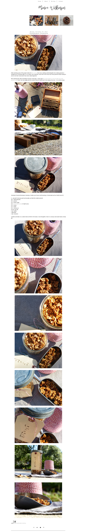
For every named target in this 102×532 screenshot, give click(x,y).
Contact (61, 1)
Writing (53, 1)
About (46, 1)
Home (39, 1)
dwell (15, 520)
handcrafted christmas (21, 520)
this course (34, 72)
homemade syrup (18, 203)
